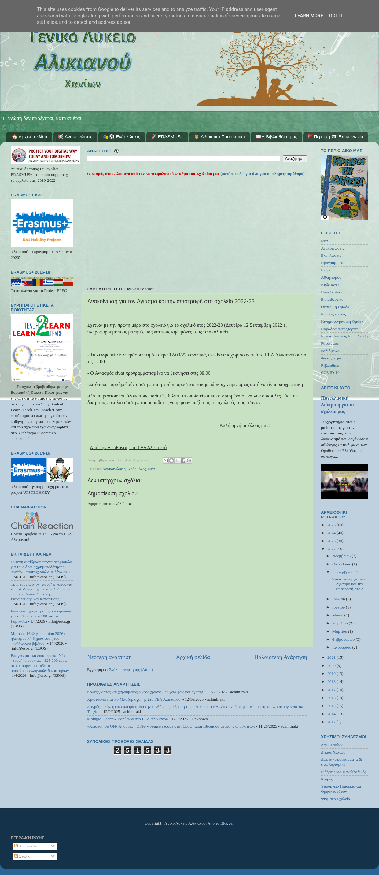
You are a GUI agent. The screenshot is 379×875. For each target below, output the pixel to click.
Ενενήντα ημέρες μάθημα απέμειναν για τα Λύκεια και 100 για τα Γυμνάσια (41, 616)
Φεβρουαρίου (344, 639)
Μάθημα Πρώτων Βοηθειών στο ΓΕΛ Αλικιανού (127, 719)
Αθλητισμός (331, 277)
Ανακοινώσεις (114, 469)
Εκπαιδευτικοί (332, 299)
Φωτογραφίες (332, 358)
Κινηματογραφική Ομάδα (342, 321)
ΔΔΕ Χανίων (332, 745)
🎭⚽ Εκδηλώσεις (121, 136)
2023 (332, 540)
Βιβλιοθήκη (330, 365)
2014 (332, 714)
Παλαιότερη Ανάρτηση (280, 657)
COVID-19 (330, 372)
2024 (332, 533)
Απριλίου (340, 623)
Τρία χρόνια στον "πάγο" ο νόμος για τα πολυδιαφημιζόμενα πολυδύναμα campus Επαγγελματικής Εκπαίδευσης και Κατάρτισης (41, 591)
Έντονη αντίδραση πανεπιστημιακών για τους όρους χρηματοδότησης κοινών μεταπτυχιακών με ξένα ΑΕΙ (41, 567)
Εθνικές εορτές (333, 314)
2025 (332, 525)
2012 (332, 722)
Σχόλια (22, 856)
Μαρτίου (340, 631)
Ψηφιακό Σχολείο (335, 798)
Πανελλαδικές (332, 292)
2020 (332, 665)
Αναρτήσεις (26, 846)
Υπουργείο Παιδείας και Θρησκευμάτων (341, 788)
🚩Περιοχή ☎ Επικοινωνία (335, 136)
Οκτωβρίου (342, 564)
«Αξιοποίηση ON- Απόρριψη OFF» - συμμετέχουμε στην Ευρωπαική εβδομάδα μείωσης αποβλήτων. (171, 726)
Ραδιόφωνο (330, 350)
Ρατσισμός (330, 343)
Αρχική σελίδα (193, 657)
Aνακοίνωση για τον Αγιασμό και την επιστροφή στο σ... (349, 584)
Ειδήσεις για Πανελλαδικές (343, 771)
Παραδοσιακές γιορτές (339, 328)
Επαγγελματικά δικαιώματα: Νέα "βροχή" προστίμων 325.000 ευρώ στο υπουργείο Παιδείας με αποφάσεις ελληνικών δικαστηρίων (40, 663)
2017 (332, 689)
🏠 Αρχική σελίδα (29, 136)
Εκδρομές (329, 270)
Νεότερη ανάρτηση (109, 657)
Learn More (309, 15)
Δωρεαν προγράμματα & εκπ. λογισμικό (341, 761)
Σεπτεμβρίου (343, 572)
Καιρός (327, 779)
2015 (332, 705)
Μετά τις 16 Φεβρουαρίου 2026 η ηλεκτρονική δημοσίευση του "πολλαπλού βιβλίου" (38, 638)
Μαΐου (338, 615)
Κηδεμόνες (136, 469)
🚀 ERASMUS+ (167, 136)
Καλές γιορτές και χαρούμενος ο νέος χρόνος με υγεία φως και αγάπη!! (145, 692)
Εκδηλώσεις (331, 255)
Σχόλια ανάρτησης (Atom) (131, 669)
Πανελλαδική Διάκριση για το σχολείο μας (337, 404)
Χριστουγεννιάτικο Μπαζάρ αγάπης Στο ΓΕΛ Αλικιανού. (134, 699)
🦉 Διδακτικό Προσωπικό (219, 136)
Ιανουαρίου (342, 647)
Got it (336, 15)
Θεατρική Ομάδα (335, 306)
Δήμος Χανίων (333, 752)
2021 (332, 657)
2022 (332, 549)
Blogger (227, 823)
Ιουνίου (339, 607)
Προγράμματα (332, 262)
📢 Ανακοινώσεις (75, 136)
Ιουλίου (339, 599)
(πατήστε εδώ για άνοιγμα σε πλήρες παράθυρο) (262, 173)
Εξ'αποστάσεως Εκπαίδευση (344, 336)
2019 (332, 673)
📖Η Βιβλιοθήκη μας (276, 136)
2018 (332, 681)
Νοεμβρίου (341, 555)
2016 (332, 697)
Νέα (151, 469)
